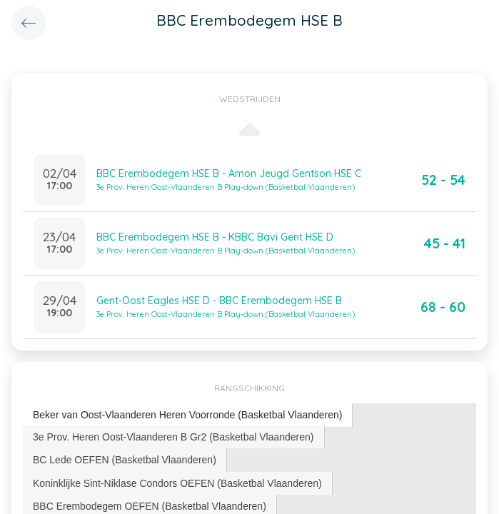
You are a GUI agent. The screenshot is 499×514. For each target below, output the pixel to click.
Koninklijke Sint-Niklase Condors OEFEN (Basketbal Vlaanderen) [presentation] (177, 483)
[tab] (188, 415)
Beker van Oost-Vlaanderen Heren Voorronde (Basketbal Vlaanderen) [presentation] (187, 414)
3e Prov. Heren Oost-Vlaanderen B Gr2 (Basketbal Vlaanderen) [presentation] (173, 437)
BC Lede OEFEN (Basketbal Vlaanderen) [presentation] (124, 459)
